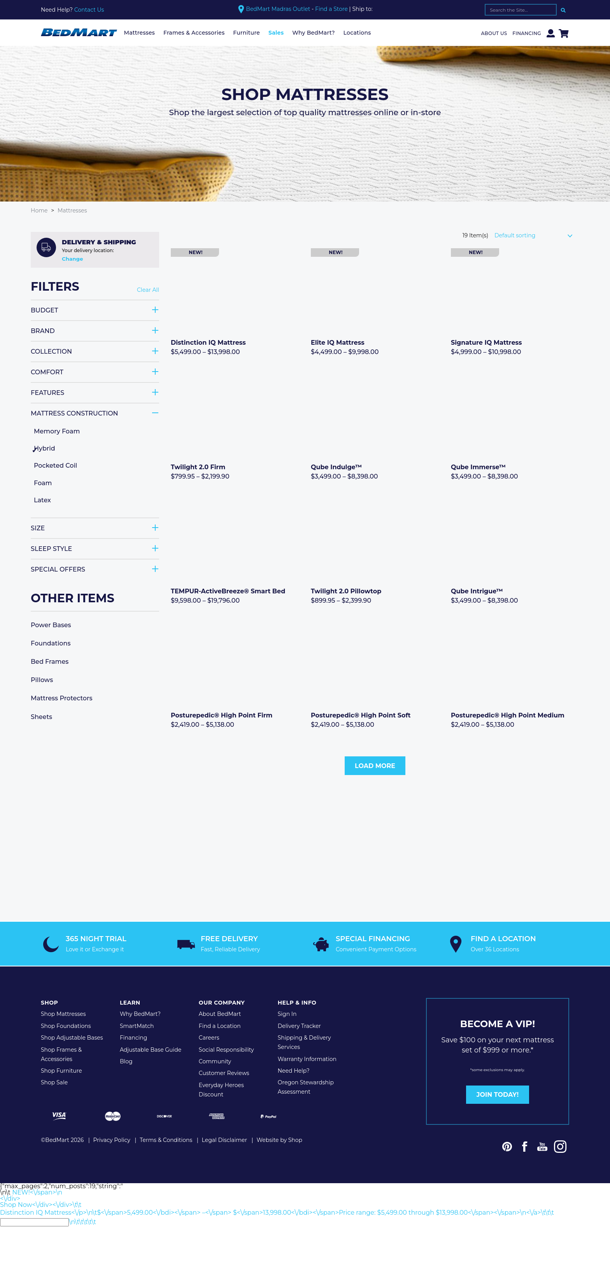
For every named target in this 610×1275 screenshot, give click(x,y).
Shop (49, 1002)
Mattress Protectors (62, 698)
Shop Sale (54, 1082)
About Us (494, 33)
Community (215, 1060)
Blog (126, 1060)
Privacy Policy (111, 1139)
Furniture (246, 32)
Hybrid (44, 448)
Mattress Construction (74, 413)
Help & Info (297, 1002)
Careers (209, 1036)
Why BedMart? (313, 32)
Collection (51, 351)
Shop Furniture (61, 1069)
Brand (43, 330)
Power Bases (51, 624)
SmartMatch (137, 1025)
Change (72, 258)
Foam (43, 482)
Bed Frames (49, 661)
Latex (42, 500)
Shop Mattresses (63, 1013)
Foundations (50, 643)
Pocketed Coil (55, 465)
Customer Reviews (224, 1072)
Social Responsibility (226, 1048)
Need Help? (294, 1069)
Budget (44, 310)
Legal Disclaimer (224, 1139)
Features (47, 392)
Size (38, 527)
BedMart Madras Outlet (278, 8)
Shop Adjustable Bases (72, 1036)
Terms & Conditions (166, 1139)
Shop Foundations (66, 1025)
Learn (130, 1002)
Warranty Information (307, 1058)
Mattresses (139, 32)
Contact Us (89, 9)
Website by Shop (279, 1139)
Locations (357, 32)
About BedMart (220, 1013)
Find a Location (220, 1025)
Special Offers (58, 569)
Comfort (47, 371)
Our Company (222, 1002)
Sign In (287, 1013)
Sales (276, 32)
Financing (526, 33)
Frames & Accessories (194, 32)
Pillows (42, 680)
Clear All (148, 290)
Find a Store (331, 9)
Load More (375, 765)
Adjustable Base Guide (150, 1048)
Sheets (41, 716)
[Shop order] (536, 235)
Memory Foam (57, 431)
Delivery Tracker (299, 1025)
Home (39, 210)
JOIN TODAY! (498, 1094)
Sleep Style (51, 548)
